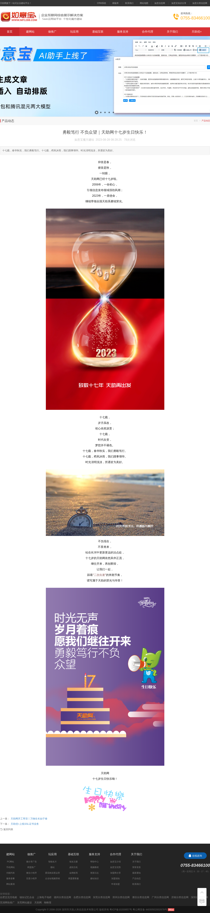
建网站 (30, 31)
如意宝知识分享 (179, 3)
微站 (52, 867)
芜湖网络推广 (7, 902)
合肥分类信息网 (82, 897)
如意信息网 (160, 3)
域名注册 (73, 861)
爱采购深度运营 (52, 873)
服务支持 (122, 31)
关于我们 (172, 31)
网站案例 (10, 884)
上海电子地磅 (44, 897)
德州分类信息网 (62, 897)
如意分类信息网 (199, 3)
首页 (9, 31)
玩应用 (74, 31)
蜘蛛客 (47, 902)
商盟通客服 (73, 878)
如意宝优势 (115, 867)
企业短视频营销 (52, 878)
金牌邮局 (73, 873)
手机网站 (10, 867)
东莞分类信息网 (101, 897)
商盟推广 (31, 867)
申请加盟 (115, 884)
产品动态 (136, 878)
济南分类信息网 (179, 897)
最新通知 (136, 873)
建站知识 (94, 878)
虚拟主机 (73, 867)
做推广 (52, 31)
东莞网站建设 (24, 902)
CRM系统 (101, 3)
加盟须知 (115, 878)
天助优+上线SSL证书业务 (25, 823)
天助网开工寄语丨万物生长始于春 (29, 818)
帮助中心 (94, 861)
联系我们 (129, 3)
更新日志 (94, 873)
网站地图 (144, 3)
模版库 (115, 3)
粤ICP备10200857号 (121, 909)
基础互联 (97, 31)
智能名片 (52, 861)
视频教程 (94, 867)
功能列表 (10, 873)
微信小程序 (31, 873)
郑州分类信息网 (121, 897)
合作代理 (147, 31)
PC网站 (10, 861)
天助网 (38, 902)
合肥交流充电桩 (8, 897)
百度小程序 (31, 878)
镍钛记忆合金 (27, 897)
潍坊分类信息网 (140, 897)
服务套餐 (10, 878)
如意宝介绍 (115, 861)
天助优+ (197, 31)
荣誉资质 (136, 867)
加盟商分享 (115, 873)
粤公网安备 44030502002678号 (150, 909)
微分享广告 (31, 861)
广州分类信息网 (160, 897)
